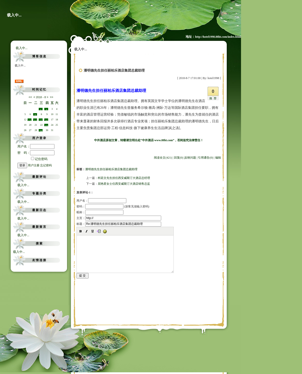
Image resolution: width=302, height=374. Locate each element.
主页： (118, 218)
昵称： (99, 212)
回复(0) (178, 157)
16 (46, 120)
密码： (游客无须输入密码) (112, 206)
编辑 (218, 157)
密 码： (35, 152)
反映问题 (190, 157)
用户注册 (33, 165)
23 (46, 125)
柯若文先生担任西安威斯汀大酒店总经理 (124, 178)
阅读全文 (163, 157)
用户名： (35, 146)
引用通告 (205, 157)
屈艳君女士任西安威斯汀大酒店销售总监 (124, 183)
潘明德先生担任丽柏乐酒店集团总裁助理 (111, 169)
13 (29, 120)
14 (35, 120)
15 (40, 120)
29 (40, 131)
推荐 (213, 98)
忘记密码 (46, 165)
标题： (118, 224)
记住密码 (39, 159)
